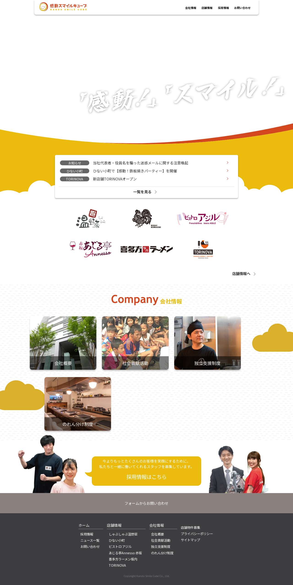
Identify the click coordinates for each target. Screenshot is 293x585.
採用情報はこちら (146, 476)
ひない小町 (117, 540)
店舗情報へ (244, 273)
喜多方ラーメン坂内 (123, 559)
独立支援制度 (160, 546)
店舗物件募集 (190, 527)
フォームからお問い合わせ (146, 503)
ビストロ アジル (120, 546)
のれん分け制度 (162, 552)
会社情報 (176, 7)
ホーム (84, 525)
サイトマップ (190, 539)
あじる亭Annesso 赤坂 (125, 552)
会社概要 (157, 534)
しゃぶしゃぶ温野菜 (123, 534)
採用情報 (216, 7)
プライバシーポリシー (197, 533)
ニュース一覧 (89, 540)
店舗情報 (196, 7)
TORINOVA (117, 565)
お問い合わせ (240, 7)
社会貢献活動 (160, 540)
